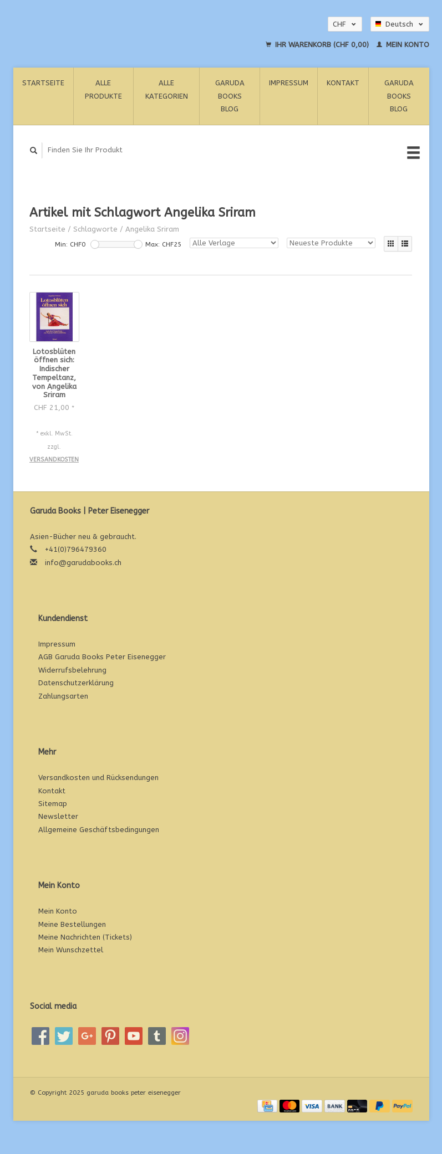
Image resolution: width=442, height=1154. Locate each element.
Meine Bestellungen (72, 924)
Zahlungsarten (63, 696)
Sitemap (52, 803)
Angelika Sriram (152, 229)
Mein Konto (403, 44)
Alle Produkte (103, 89)
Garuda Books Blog (230, 96)
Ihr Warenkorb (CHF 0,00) (318, 44)
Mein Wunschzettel (70, 950)
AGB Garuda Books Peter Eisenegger (102, 657)
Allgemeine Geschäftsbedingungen (98, 829)
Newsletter (58, 816)
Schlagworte (95, 229)
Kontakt (343, 83)
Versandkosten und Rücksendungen (98, 777)
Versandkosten (54, 459)
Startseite (43, 83)
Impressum (288, 83)
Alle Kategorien (166, 89)
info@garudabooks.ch (83, 562)
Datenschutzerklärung (76, 683)
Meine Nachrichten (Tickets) (85, 937)
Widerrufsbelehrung (72, 670)
